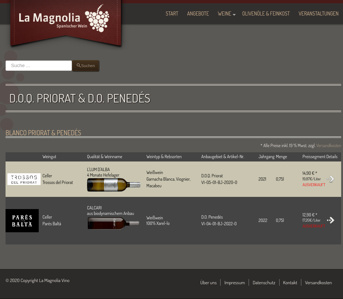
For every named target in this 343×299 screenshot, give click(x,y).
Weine (224, 13)
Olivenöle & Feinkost (266, 13)
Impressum (234, 282)
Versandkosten (328, 145)
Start (172, 13)
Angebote (198, 13)
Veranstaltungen (319, 13)
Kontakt (290, 282)
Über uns (208, 282)
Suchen (85, 65)
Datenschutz (264, 282)
